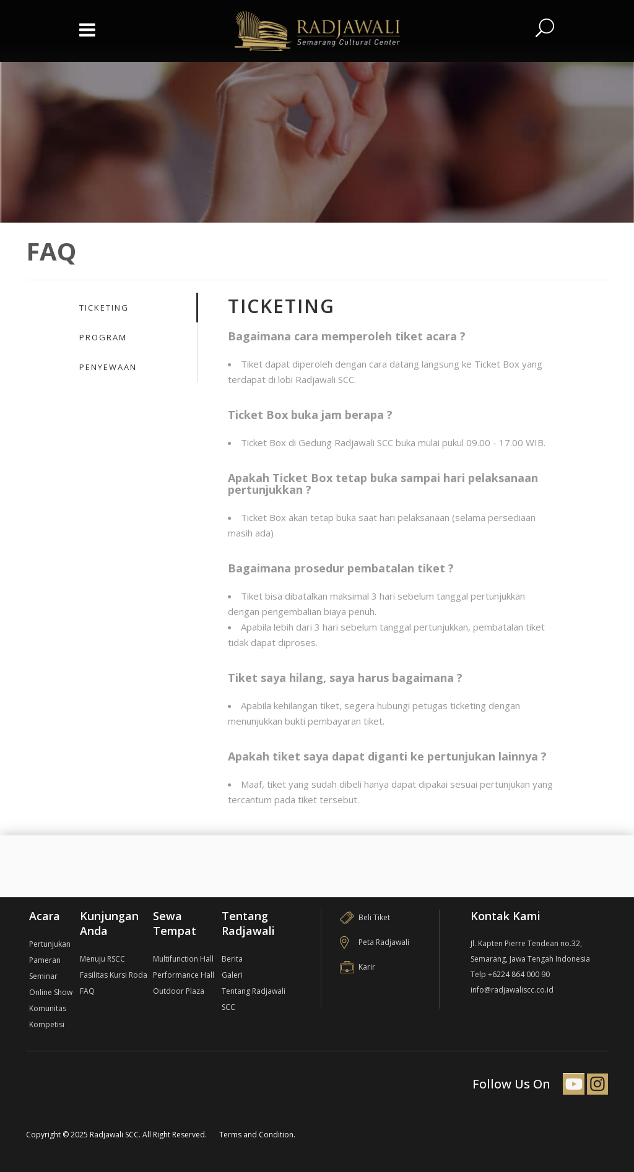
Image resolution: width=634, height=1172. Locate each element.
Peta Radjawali (374, 942)
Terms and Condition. (257, 1134)
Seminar (43, 976)
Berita (232, 959)
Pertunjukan (50, 944)
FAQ (87, 991)
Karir (357, 967)
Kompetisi (46, 1024)
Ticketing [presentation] (104, 307)
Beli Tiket (365, 917)
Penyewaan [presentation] (108, 367)
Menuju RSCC (102, 959)
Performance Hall (183, 975)
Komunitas (47, 1008)
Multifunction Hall (183, 959)
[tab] (138, 307)
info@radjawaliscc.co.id (512, 990)
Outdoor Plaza (178, 991)
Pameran (45, 960)
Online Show (50, 992)
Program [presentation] (103, 337)
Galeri (232, 975)
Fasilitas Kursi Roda (113, 975)
